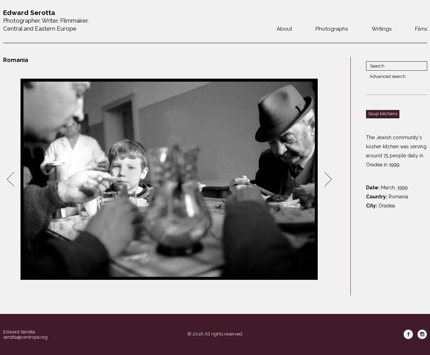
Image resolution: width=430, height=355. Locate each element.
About (284, 29)
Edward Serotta (19, 331)
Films (421, 29)
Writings (381, 29)
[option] (169, 179)
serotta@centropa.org (25, 337)
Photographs (332, 29)
